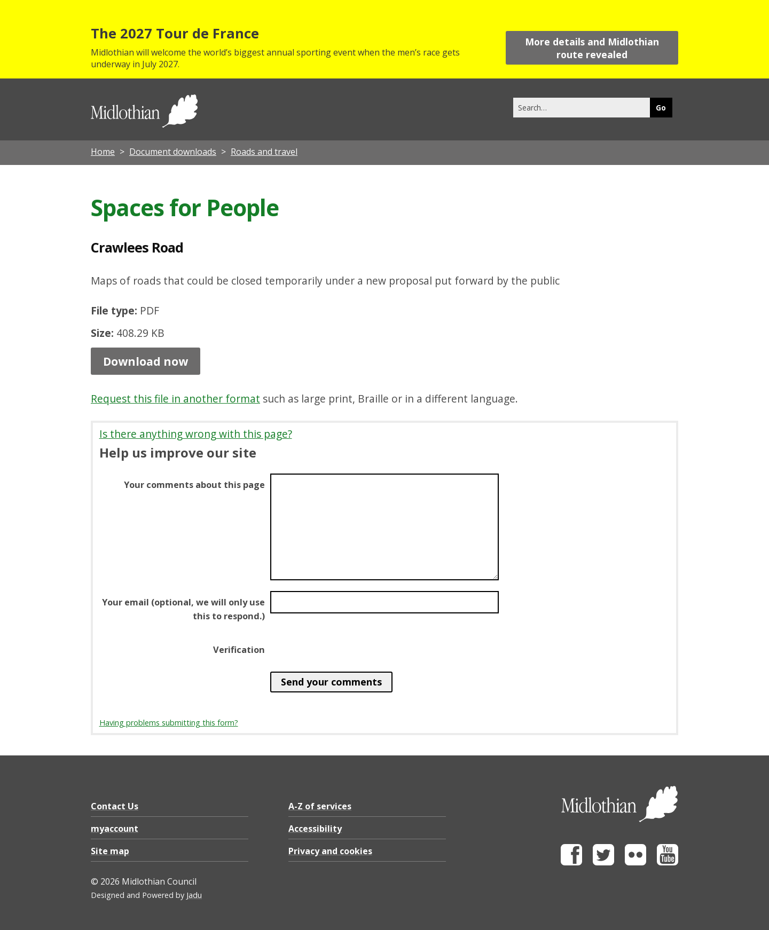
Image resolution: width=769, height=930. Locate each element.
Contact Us (114, 806)
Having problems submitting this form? (168, 723)
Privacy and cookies (330, 851)
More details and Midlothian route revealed (592, 48)
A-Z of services (319, 806)
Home (103, 151)
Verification (239, 650)
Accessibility (315, 828)
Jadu (194, 895)
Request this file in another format (175, 398)
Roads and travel (264, 151)
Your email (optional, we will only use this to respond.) (183, 609)
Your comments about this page (194, 485)
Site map (110, 851)
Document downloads (172, 151)
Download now (145, 361)
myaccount (114, 828)
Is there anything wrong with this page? (195, 434)
